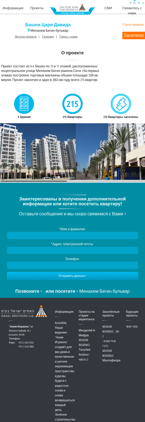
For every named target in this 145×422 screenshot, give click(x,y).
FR (130, 3)
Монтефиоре (111, 360)
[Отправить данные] (72, 276)
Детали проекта (25, 37)
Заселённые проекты (111, 313)
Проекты (37, 8)
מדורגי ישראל (132, 327)
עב (143, 3)
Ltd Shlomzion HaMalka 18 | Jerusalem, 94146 (21, 333)
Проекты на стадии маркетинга (87, 315)
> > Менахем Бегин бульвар (72, 291)
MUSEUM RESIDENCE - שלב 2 (110, 331)
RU (134, 3)
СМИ (108, 8)
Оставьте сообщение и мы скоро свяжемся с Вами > (72, 214)
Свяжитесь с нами (132, 10)
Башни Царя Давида (48, 25)
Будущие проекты (132, 313)
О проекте (72, 53)
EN (139, 3)
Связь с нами (68, 37)
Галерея (48, 37)
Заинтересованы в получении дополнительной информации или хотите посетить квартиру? (72, 202)
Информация (13, 8)
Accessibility (61, 323)
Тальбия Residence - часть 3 (84, 354)
